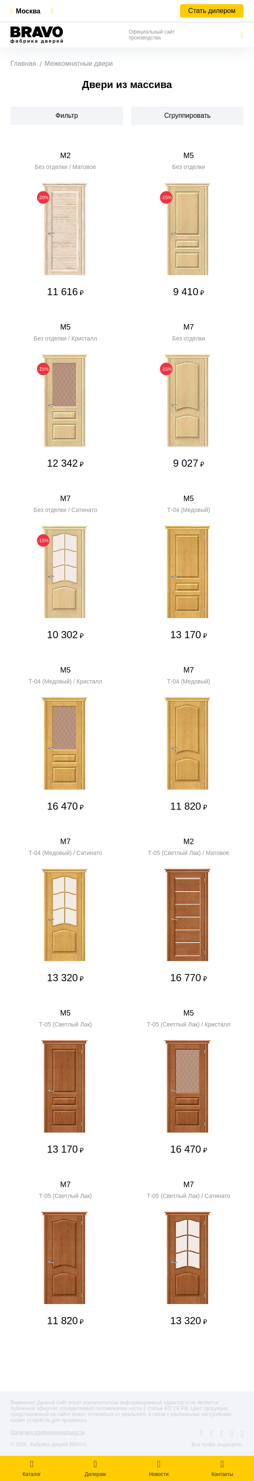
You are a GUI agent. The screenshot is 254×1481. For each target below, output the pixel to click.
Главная (23, 63)
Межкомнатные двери (79, 63)
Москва (28, 11)
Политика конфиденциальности (47, 1432)
